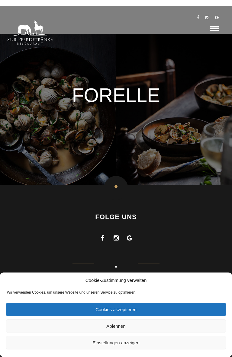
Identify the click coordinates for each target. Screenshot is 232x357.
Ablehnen (115, 326)
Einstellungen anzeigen (115, 342)
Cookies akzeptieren (116, 309)
